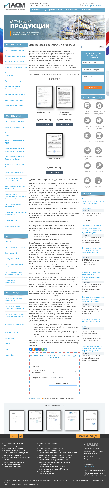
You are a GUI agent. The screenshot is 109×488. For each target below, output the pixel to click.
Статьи (7, 344)
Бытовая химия (98, 188)
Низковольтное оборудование (99, 113)
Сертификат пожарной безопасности (52, 467)
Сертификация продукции (14, 50)
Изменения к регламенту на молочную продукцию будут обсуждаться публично (92, 348)
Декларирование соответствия (16, 67)
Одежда (87, 187)
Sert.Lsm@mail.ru (89, 466)
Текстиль (87, 141)
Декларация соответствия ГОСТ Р (51, 450)
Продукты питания (87, 113)
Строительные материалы (99, 173)
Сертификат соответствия (14, 121)
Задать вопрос (88, 436)
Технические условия (12, 226)
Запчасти (98, 157)
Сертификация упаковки (99, 128)
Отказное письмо (11, 220)
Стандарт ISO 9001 (12, 259)
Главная (38, 10)
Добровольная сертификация (15, 61)
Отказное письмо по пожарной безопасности (55, 469)
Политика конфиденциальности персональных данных (21, 484)
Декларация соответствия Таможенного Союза (55, 457)
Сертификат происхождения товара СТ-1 (53, 460)
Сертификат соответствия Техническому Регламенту (58, 453)
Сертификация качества (14, 100)
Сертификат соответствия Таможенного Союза (55, 455)
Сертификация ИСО (12, 253)
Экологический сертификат (15, 173)
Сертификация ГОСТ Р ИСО (15, 247)
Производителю (55, 10)
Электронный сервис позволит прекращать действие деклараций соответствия (93, 299)
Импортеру (73, 10)
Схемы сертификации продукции (16, 453)
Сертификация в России (14, 106)
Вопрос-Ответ (10, 338)
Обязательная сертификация (15, 56)
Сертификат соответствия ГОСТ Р (51, 448)
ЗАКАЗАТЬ (44, 124)
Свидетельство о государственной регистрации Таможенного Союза (16, 196)
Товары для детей (87, 158)
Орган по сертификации (13, 81)
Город (7, 349)
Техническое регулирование (15, 94)
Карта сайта (9, 355)
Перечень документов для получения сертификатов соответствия (14, 316)
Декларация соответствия (14, 127)
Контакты (88, 10)
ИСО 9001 (8, 242)
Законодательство (11, 332)
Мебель (87, 172)
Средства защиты (87, 128)
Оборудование (99, 141)
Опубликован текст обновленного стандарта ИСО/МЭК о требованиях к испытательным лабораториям (93, 203)
